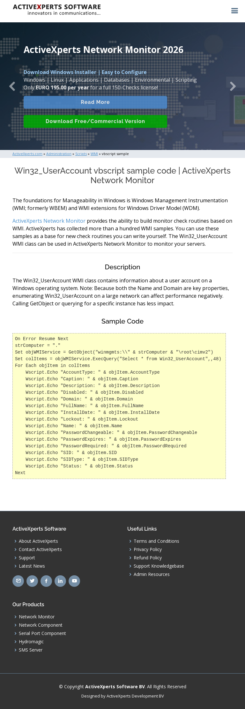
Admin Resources (152, 574)
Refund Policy (148, 558)
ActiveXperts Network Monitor (48, 220)
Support (27, 558)
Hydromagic (31, 641)
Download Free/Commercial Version (95, 126)
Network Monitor (37, 617)
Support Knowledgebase (159, 566)
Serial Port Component (42, 633)
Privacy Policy (148, 549)
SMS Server (30, 650)
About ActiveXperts (38, 541)
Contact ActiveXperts (40, 549)
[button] (12, 86)
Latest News (32, 566)
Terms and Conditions (156, 541)
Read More (95, 107)
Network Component (41, 625)
